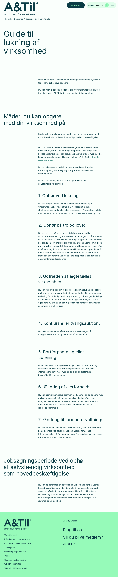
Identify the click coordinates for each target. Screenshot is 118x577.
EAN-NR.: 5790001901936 (15, 568)
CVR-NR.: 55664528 (12, 564)
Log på (91, 5)
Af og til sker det (11, 535)
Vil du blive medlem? (83, 537)
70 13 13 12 (70, 544)
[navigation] (112, 5)
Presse (7, 556)
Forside (8, 19)
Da (97, 5)
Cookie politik (9, 547)
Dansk (66, 521)
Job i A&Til (8, 543)
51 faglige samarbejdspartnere (17, 539)
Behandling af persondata (15, 552)
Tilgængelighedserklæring (15, 560)
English (74, 521)
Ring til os (72, 529)
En (101, 5)
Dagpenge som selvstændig (38, 19)
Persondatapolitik (23, 543)
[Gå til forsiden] (23, 9)
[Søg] (107, 5)
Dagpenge (18, 19)
